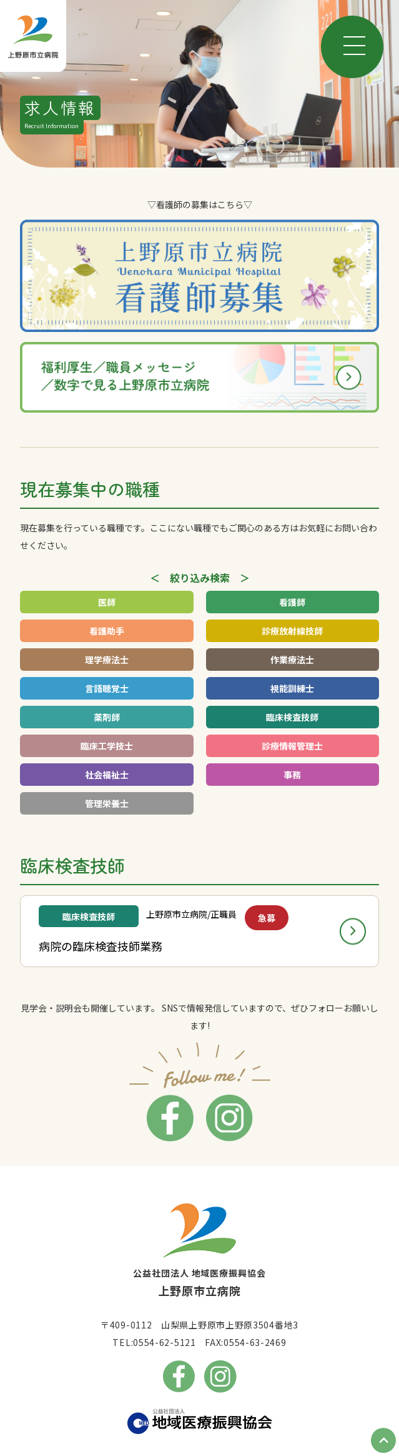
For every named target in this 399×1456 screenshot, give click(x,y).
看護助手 (106, 631)
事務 (292, 774)
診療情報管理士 (292, 746)
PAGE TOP (383, 1440)
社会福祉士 (107, 774)
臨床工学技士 (107, 746)
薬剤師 (107, 717)
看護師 (292, 602)
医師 (107, 602)
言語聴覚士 (107, 688)
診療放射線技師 (292, 631)
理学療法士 (107, 659)
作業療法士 (292, 659)
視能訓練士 (292, 688)
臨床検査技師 (292, 717)
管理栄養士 (107, 803)
